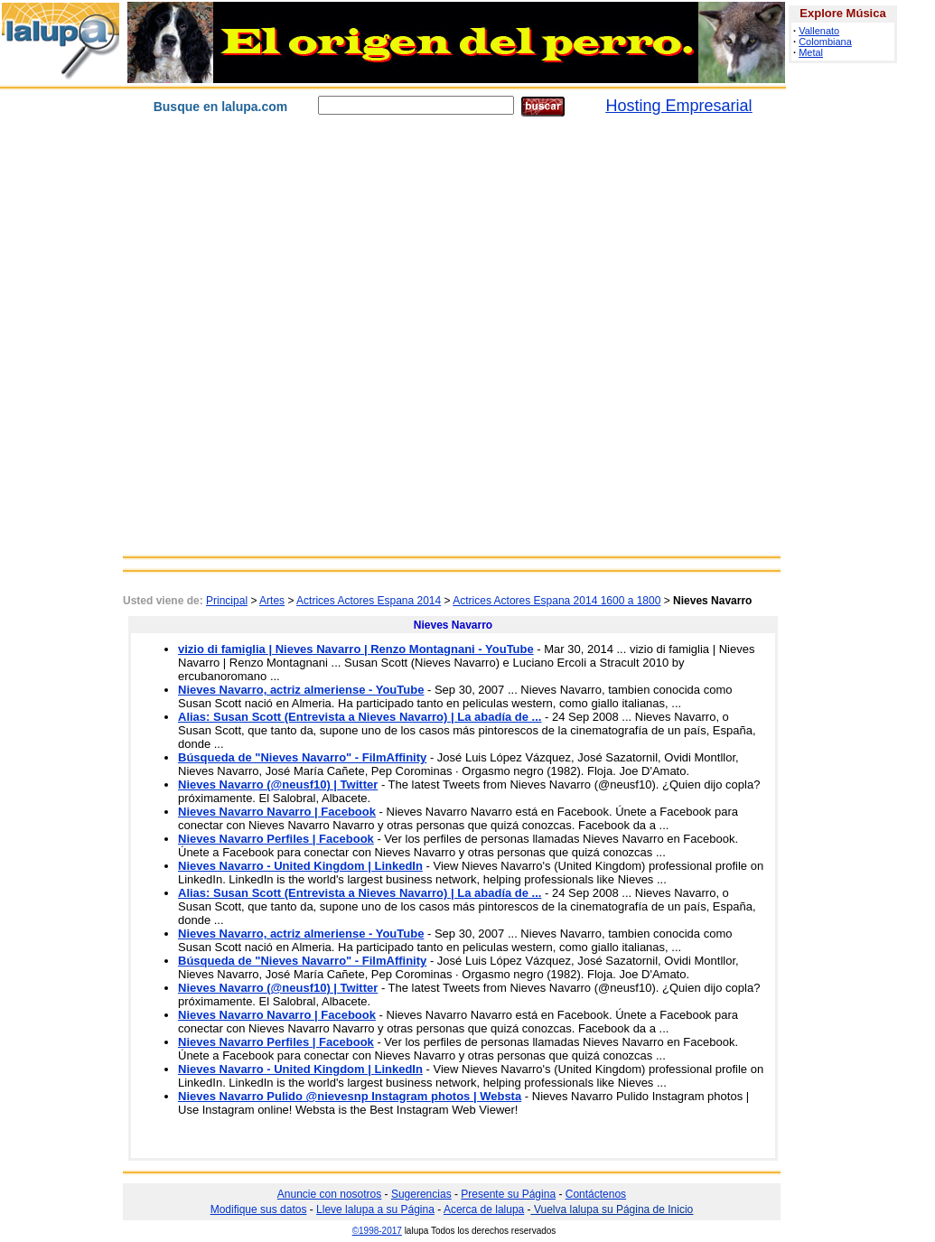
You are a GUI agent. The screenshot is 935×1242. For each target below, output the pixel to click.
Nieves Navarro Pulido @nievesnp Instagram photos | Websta (349, 1096)
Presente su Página (508, 1194)
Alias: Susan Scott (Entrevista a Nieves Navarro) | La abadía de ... (359, 717)
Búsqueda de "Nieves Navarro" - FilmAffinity (302, 757)
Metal (811, 52)
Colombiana (825, 41)
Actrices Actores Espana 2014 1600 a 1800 (556, 600)
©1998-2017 (377, 1231)
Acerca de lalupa (484, 1209)
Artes (272, 600)
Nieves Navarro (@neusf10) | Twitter (278, 784)
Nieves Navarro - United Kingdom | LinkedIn (300, 866)
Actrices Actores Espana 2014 (368, 600)
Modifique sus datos (258, 1209)
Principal (227, 600)
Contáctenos (596, 1194)
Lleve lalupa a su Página (375, 1209)
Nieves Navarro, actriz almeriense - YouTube (301, 689)
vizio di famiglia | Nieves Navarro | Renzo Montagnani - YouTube (356, 649)
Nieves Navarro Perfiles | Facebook (276, 838)
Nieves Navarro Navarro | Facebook (277, 811)
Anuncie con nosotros (329, 1194)
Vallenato (819, 30)
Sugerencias (421, 1194)
